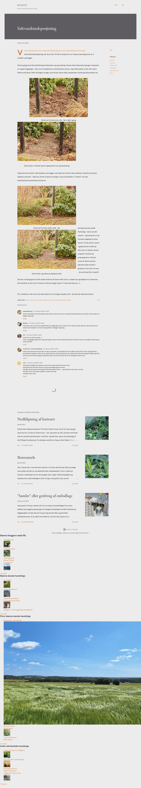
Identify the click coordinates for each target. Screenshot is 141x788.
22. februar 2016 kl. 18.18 (50, 349)
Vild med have (9, 549)
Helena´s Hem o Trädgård (14, 750)
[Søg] (116, 5)
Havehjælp (113, 68)
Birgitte (25, 323)
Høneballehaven (28, 311)
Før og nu (112, 63)
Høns (111, 73)
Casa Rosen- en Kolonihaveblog (32, 349)
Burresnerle (26, 457)
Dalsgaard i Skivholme (13, 620)
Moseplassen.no (10, 768)
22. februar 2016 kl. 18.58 (35, 363)
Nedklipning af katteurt (36, 419)
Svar (25, 319)
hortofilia (7, 580)
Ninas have (8, 728)
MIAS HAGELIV (10, 771)
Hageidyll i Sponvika (12, 773)
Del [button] (111, 50)
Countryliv (8, 562)
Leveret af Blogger (70, 529)
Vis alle (3, 573)
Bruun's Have (9, 726)
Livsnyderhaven (10, 737)
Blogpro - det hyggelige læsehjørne (18, 610)
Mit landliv (8, 739)
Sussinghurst (9, 558)
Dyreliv (112, 60)
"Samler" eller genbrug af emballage (44, 495)
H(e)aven (22, 5)
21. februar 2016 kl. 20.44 (36, 323)
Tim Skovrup (9, 540)
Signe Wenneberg (11, 598)
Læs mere (75, 445)
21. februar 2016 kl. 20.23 (41, 311)
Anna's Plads (9, 560)
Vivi (24, 335)
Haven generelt (114, 70)
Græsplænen (113, 65)
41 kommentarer (27, 522)
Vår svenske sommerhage (14, 759)
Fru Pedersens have (12, 600)
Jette (24, 363)
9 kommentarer (27, 445)
